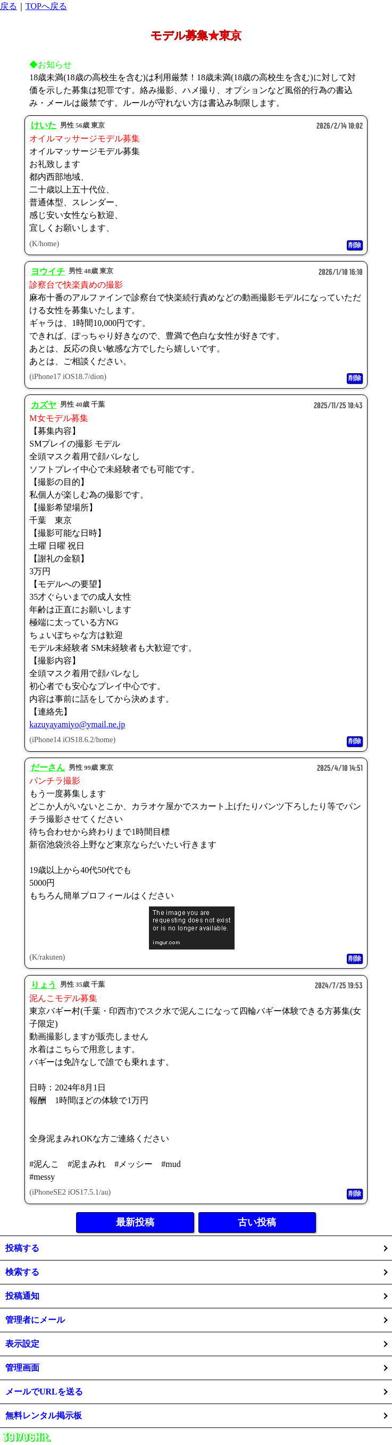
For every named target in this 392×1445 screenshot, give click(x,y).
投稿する (22, 1248)
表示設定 (22, 1343)
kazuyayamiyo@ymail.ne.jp (77, 724)
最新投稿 (135, 1222)
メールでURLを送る (44, 1391)
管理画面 (22, 1367)
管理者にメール (35, 1319)
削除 (354, 245)
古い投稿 (257, 1222)
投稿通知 (22, 1295)
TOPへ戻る (46, 6)
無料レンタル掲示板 (43, 1415)
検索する (22, 1271)
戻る (8, 6)
